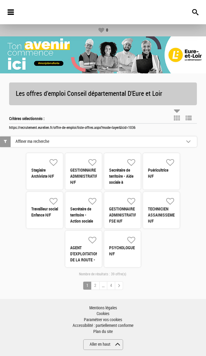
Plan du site (103, 331)
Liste (188, 118)
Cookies (103, 313)
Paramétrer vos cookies (103, 319)
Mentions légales (103, 308)
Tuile (176, 118)
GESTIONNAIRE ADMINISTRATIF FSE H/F (122, 215)
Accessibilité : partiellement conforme (103, 325)
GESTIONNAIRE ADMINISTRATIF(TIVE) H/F (89, 176)
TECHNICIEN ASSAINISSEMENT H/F (163, 215)
